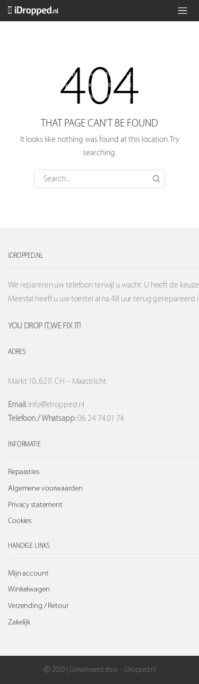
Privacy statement (35, 505)
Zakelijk (19, 622)
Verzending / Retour (38, 606)
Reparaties (23, 472)
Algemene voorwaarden (45, 488)
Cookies (19, 521)
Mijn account (28, 573)
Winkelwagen (29, 589)
